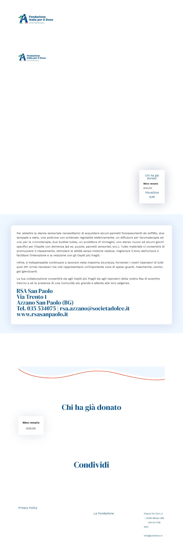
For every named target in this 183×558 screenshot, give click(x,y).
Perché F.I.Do (139, 15)
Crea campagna (100, 15)
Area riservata (95, 61)
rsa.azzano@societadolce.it (95, 308)
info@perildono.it (153, 535)
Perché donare (120, 15)
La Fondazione (76, 23)
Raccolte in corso (78, 15)
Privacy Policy (27, 507)
